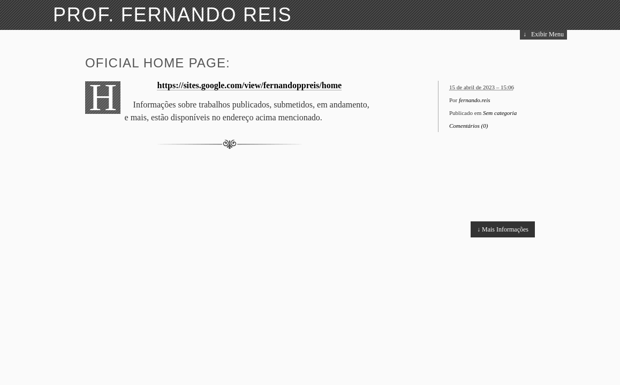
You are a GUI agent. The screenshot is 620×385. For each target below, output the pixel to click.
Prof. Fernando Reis (172, 15)
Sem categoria (500, 113)
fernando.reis (474, 100)
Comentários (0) (468, 125)
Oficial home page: (157, 63)
